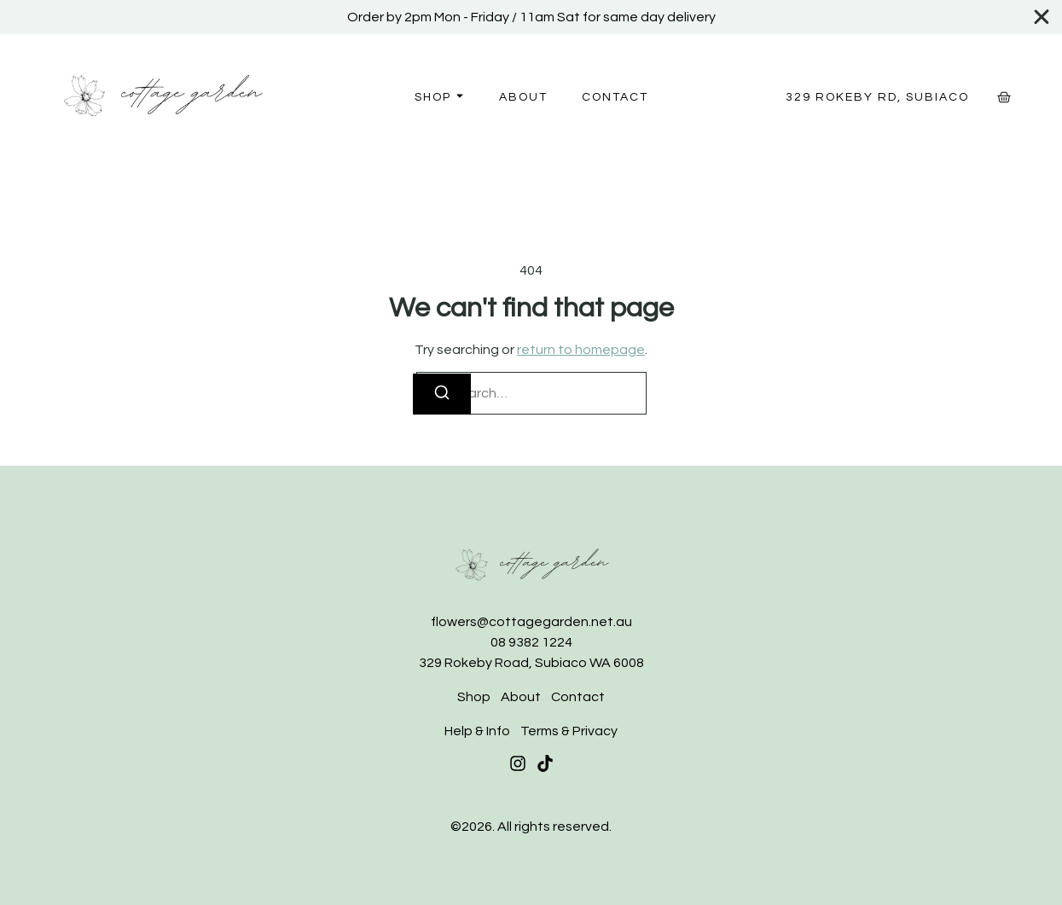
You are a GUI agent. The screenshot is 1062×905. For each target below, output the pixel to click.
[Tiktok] (545, 763)
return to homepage (581, 350)
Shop (433, 97)
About (523, 97)
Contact (615, 97)
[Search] (442, 394)
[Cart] (1004, 97)
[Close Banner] (1042, 17)
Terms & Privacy (569, 731)
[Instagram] (517, 763)
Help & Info (477, 731)
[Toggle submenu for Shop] (458, 96)
